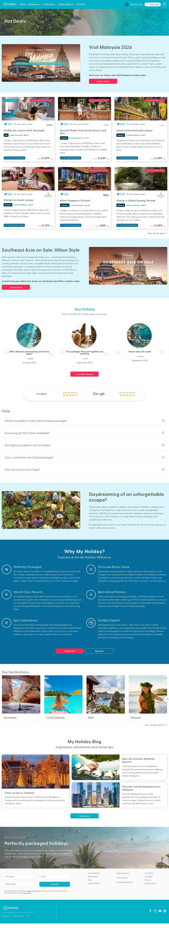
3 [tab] (28, 118)
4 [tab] (30, 118)
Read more (84, 816)
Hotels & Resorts (66, 4)
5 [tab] (33, 118)
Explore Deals (103, 81)
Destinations (34, 4)
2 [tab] (26, 118)
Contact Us (69, 651)
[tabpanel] (28, 108)
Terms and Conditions (33, 891)
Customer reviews (84, 374)
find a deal (152, 4)
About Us (99, 651)
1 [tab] (23, 118)
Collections (49, 4)
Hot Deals (80, 4)
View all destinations (156, 725)
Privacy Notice (26, 893)
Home (23, 4)
